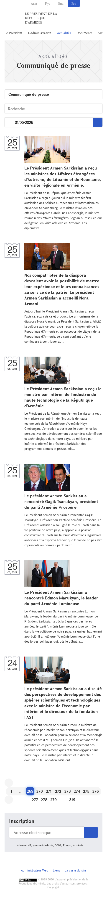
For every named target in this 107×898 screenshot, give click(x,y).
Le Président (13, 33)
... (10, 122)
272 (58, 791)
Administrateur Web (34, 870)
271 (49, 791)
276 (95, 791)
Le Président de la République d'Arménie (41, 17)
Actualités (64, 33)
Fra (73, 3)
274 (77, 791)
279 (53, 799)
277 (35, 799)
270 (39, 791)
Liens (56, 870)
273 (67, 791)
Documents (84, 33)
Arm (34, 3)
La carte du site (75, 870)
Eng (61, 3)
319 (72, 799)
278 (44, 799)
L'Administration (39, 33)
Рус (47, 3)
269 (30, 791)
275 (86, 791)
